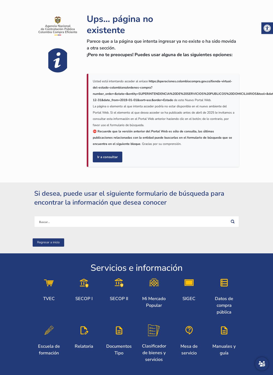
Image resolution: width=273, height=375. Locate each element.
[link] (267, 28)
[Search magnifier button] (233, 221)
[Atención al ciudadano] (262, 364)
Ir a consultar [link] (107, 157)
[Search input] (133, 221)
